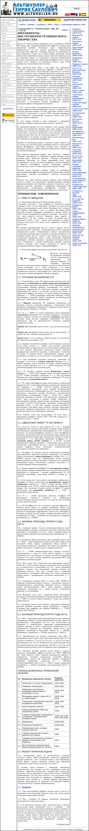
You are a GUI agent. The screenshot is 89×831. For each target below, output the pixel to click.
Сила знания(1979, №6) (77, 48)
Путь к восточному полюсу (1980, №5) (77, 85)
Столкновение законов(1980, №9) (78, 115)
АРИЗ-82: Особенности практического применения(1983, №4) (78, 229)
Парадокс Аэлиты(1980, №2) (80, 65)
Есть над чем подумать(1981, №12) (78, 201)
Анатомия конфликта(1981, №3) (77, 152)
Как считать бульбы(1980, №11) (77, 121)
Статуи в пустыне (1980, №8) (80, 110)
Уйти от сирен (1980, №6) (78, 91)
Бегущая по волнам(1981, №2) (77, 145)
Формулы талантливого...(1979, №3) (79, 31)
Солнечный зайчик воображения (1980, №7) (78, 97)
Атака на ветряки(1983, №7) (79, 244)
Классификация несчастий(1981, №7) (79, 174)
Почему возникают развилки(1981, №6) (77, 167)
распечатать (8, 109)
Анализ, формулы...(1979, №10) (77, 53)
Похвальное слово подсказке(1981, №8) (79, 186)
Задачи (65, 30)
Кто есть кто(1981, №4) (77, 157)
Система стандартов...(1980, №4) (78, 78)
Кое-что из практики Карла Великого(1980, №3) (79, 71)
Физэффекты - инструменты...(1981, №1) (78, 133)
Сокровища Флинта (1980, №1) (77, 60)
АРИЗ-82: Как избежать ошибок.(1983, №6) (78, 238)
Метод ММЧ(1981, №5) (77, 161)
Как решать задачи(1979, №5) (77, 43)
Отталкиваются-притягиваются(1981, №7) (79, 180)
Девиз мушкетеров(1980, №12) (77, 127)
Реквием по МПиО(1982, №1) (77, 207)
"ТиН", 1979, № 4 (44, 92)
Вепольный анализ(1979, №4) (77, 37)
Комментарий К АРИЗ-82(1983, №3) (79, 221)
